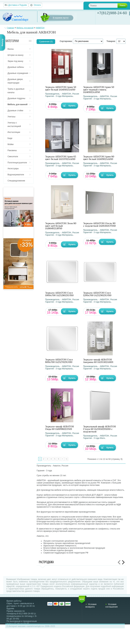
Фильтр (2, 42)
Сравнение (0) (46, 41)
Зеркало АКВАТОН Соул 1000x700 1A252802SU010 (59, 294)
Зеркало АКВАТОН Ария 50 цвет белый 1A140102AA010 (60, 88)
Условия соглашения (111, 605)
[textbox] (106, 5)
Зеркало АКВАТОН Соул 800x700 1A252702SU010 (59, 360)
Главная (10, 28)
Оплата (37, 5)
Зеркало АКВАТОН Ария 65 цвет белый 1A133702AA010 (60, 157)
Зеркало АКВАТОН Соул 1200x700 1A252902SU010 (97, 294)
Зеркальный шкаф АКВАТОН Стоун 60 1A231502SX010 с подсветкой (99, 429)
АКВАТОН (40, 28)
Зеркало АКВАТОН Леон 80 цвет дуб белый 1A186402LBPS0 (60, 226)
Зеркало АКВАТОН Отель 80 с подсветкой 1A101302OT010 (99, 224)
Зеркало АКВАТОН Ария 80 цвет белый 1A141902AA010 (98, 157)
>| (66, 459)
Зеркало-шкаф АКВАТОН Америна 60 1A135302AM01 (98, 360)
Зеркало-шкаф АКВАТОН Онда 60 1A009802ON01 (59, 427)
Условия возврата (90, 605)
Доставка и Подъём (17, 5)
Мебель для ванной (25, 28)
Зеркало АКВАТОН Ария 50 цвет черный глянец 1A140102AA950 (98, 89)
